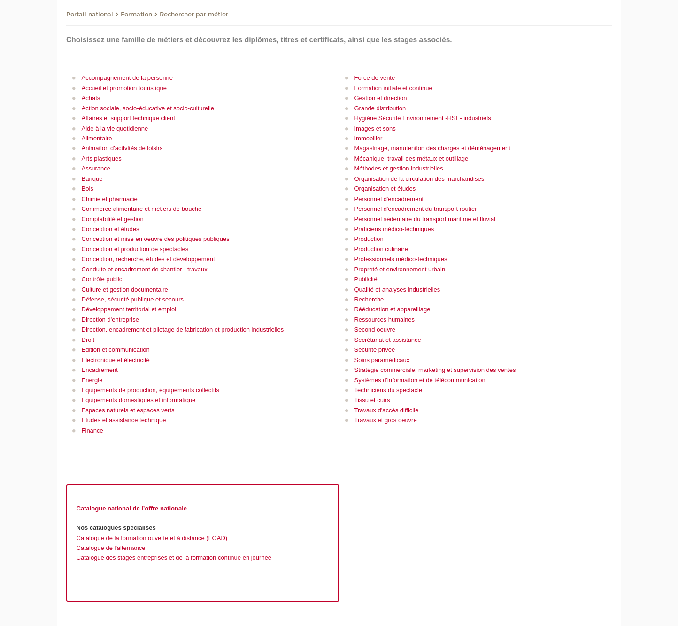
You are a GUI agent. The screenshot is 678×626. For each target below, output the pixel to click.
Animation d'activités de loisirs (122, 148)
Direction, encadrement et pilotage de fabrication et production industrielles (183, 329)
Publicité (365, 279)
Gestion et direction (380, 97)
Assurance (96, 168)
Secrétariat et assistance (387, 339)
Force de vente (374, 77)
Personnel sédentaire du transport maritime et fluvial (424, 219)
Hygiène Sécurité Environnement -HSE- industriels (422, 118)
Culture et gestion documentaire (125, 289)
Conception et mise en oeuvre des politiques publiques (156, 238)
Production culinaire (381, 249)
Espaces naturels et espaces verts (128, 410)
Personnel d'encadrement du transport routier (415, 208)
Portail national (89, 14)
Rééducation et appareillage (392, 309)
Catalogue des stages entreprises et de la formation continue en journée (174, 557)
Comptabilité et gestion (113, 219)
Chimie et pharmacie (110, 198)
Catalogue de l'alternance (111, 547)
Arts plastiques (102, 158)
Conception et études (110, 228)
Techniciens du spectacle (388, 390)
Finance (92, 430)
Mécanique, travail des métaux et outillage (411, 158)
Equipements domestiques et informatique (139, 399)
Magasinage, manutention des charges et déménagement (432, 148)
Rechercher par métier (194, 14)
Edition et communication (116, 349)
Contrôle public (102, 279)
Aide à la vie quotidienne (115, 128)
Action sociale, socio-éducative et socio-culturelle (148, 108)
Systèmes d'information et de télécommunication (419, 380)
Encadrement (100, 369)
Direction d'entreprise (110, 319)
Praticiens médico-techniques (394, 228)
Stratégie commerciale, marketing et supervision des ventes (435, 369)
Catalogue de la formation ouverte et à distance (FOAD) (152, 537)
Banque (92, 178)
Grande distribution (380, 108)
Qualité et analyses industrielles (397, 289)
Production (368, 238)
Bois (87, 188)
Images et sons (374, 128)
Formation (136, 14)
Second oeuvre (374, 329)
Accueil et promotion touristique (124, 88)
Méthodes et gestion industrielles (398, 168)
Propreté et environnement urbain (399, 269)
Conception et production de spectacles (135, 249)
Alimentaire (97, 138)
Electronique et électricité (116, 359)
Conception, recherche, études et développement (148, 259)
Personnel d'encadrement (389, 198)
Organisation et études (385, 188)
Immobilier (368, 138)
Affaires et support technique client (128, 118)
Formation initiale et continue (393, 88)
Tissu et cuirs (372, 399)
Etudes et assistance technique (124, 420)
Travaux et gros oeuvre (385, 420)
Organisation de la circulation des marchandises (419, 178)
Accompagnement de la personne (127, 77)
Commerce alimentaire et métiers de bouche (142, 208)
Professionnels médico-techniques (400, 259)
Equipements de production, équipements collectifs (150, 390)
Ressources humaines (384, 319)
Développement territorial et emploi (129, 309)
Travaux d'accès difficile (386, 410)
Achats (91, 97)
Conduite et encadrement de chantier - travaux (145, 269)
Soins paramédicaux (381, 359)
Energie (92, 380)
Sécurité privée (374, 349)
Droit (88, 339)
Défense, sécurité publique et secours (133, 299)
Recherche (369, 299)
